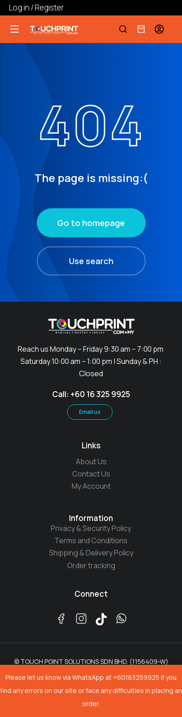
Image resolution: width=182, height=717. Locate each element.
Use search (91, 260)
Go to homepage (91, 222)
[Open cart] (141, 29)
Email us (90, 412)
